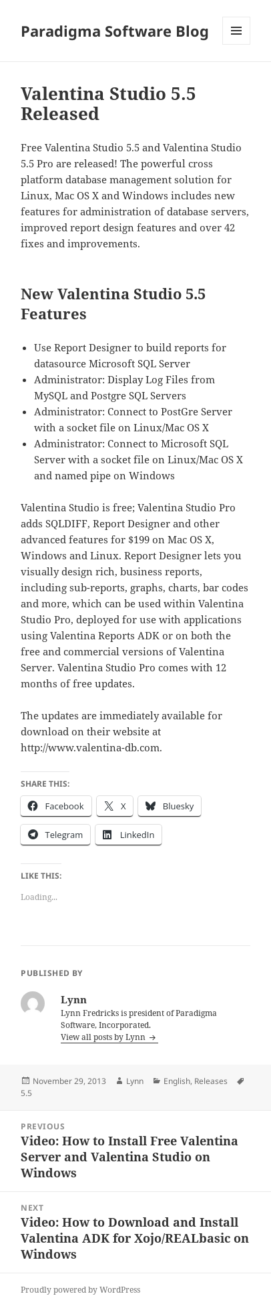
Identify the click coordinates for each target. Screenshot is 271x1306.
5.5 (26, 1093)
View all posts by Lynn (104, 1037)
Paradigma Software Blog (115, 31)
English (177, 1081)
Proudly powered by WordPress (80, 1289)
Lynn (135, 1081)
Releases (211, 1081)
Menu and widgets (236, 44)
